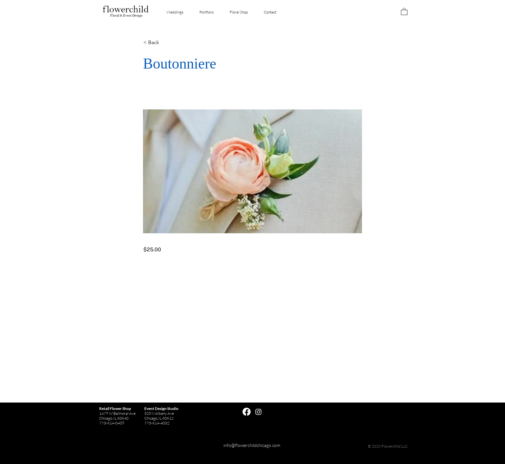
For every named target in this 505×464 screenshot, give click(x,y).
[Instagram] (258, 412)
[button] (404, 11)
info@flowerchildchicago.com (252, 445)
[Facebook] (247, 412)
